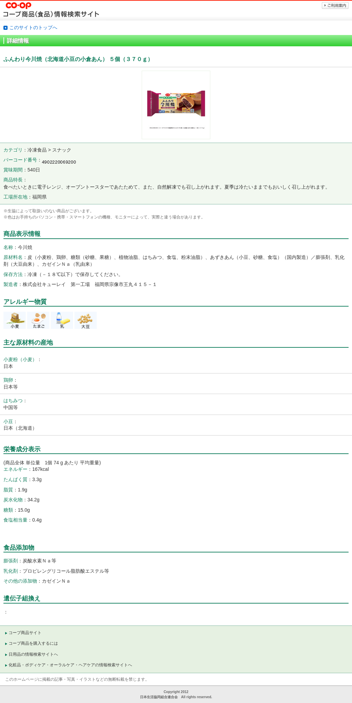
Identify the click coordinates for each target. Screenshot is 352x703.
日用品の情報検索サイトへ (33, 654)
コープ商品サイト (25, 632)
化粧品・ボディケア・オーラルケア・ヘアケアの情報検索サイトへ (70, 665)
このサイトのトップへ (33, 27)
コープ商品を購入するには (33, 643)
